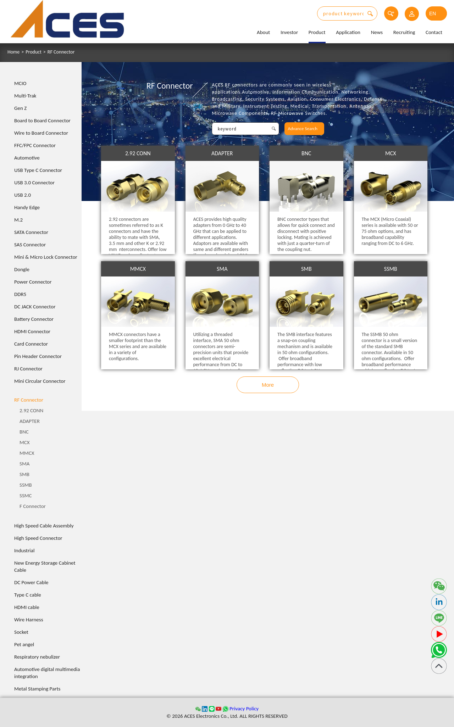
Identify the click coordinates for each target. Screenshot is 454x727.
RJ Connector (28, 368)
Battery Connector (34, 319)
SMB (24, 474)
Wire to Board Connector (41, 133)
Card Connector (31, 344)
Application (348, 32)
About (263, 32)
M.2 (18, 220)
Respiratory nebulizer (37, 657)
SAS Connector (30, 244)
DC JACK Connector (34, 306)
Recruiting (404, 32)
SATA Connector (31, 232)
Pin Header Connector (38, 356)
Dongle (21, 269)
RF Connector (61, 52)
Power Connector (32, 282)
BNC (24, 432)
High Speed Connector (38, 538)
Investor (289, 32)
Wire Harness (28, 619)
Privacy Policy (244, 708)
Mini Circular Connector (39, 381)
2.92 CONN (31, 410)
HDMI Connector (32, 331)
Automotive (27, 158)
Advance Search (302, 128)
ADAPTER (30, 421)
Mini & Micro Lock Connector (45, 257)
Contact (434, 32)
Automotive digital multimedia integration (47, 673)
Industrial (24, 550)
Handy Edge (27, 207)
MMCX (27, 453)
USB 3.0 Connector (34, 182)
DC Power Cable (31, 582)
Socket (21, 632)
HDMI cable (26, 607)
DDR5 (20, 294)
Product (317, 32)
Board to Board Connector (42, 120)
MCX (25, 442)
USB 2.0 (22, 195)
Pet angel (24, 644)
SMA (24, 463)
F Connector (33, 506)
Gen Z (20, 108)
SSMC (26, 495)
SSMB (26, 485)
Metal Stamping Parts (37, 689)
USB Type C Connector (38, 170)
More (268, 385)
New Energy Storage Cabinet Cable (45, 566)
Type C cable (27, 595)
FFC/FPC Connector (35, 145)
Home (13, 52)
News (377, 32)
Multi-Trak (25, 96)
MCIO (20, 83)
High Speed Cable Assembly (43, 525)
